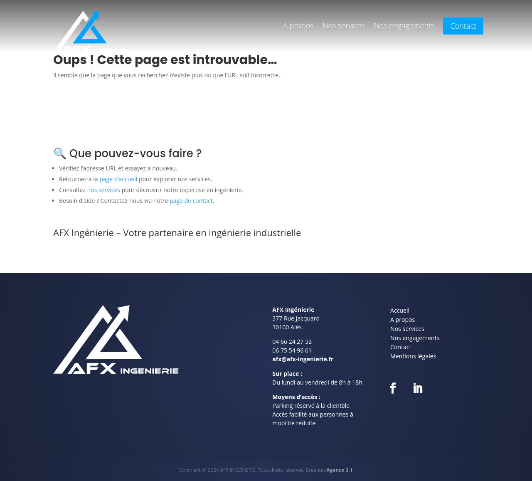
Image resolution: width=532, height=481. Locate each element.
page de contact (191, 201)
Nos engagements (404, 26)
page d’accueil (118, 179)
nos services (103, 190)
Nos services (344, 26)
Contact (463, 27)
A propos (298, 26)
